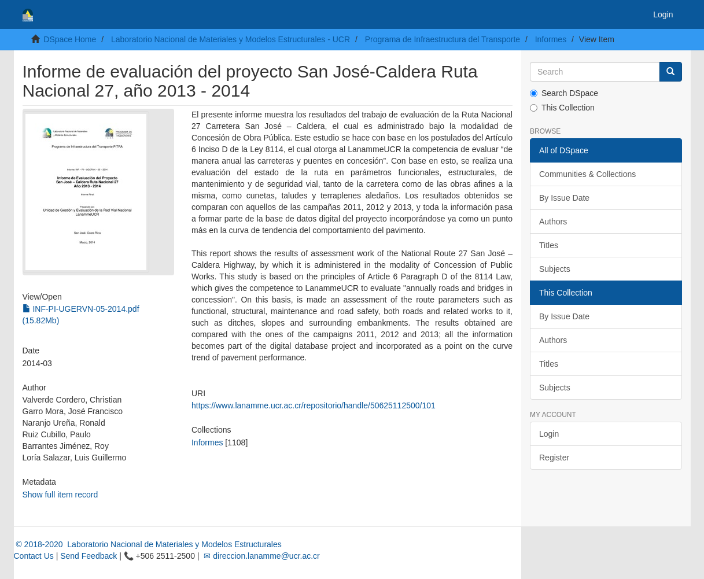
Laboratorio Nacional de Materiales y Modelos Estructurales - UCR (230, 39)
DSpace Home (69, 39)
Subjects (554, 269)
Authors (553, 221)
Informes (550, 39)
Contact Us (34, 555)
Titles (548, 245)
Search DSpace (564, 93)
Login (549, 433)
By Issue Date (564, 197)
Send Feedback (88, 555)
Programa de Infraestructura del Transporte (442, 39)
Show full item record (60, 494)
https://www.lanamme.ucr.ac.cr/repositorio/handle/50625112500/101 (313, 405)
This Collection (562, 107)
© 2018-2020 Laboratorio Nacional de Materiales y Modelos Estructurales (148, 544)
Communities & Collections (587, 174)
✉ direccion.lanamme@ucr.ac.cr (260, 555)
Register (554, 457)
